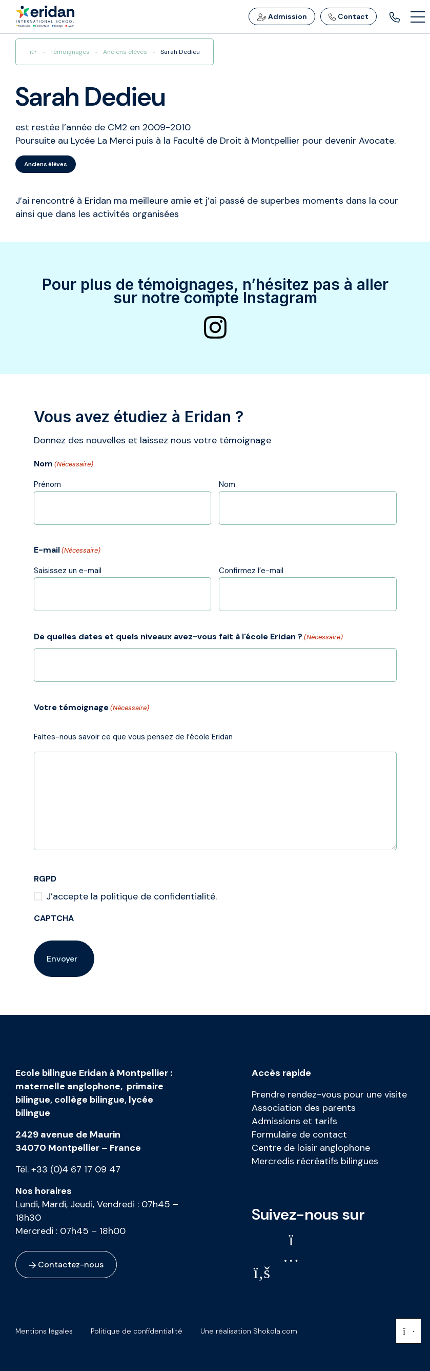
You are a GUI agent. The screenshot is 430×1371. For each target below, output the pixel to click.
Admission (282, 16)
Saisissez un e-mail (67, 570)
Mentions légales (44, 1331)
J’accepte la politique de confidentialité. (131, 896)
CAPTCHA (54, 918)
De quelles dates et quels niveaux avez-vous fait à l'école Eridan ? (188, 637)
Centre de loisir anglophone (311, 1148)
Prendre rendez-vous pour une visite (329, 1094)
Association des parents (304, 1108)
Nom (227, 484)
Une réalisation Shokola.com (248, 1331)
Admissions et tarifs (294, 1121)
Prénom (47, 484)
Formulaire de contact (299, 1134)
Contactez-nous (66, 1264)
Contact (348, 16)
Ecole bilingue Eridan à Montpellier (91, 1073)
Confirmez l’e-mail (251, 570)
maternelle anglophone (67, 1086)
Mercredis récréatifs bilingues (315, 1161)
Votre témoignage (91, 708)
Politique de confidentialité (136, 1331)
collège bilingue (89, 1099)
